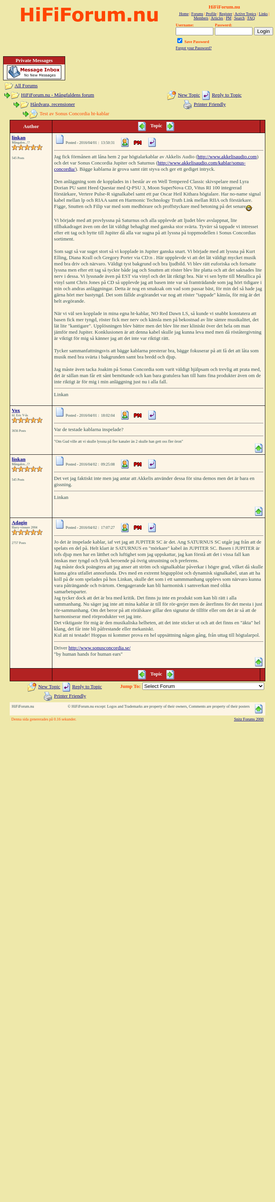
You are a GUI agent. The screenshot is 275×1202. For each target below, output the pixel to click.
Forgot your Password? (194, 48)
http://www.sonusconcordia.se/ (100, 648)
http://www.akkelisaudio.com (227, 156)
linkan (18, 137)
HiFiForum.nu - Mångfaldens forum (57, 95)
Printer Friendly (210, 104)
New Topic (189, 95)
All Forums (26, 85)
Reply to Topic (227, 95)
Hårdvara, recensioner (52, 104)
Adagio (19, 522)
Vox (16, 410)
